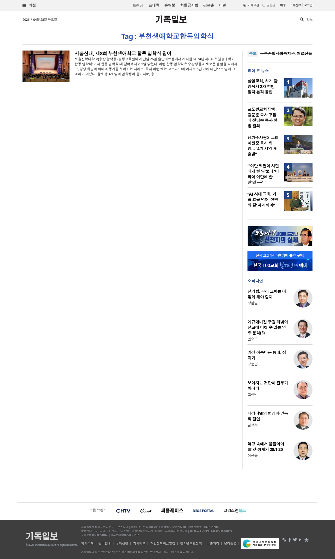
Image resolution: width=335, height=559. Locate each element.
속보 (252, 53)
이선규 (253, 455)
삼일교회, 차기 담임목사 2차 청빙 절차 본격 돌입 (262, 86)
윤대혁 (153, 5)
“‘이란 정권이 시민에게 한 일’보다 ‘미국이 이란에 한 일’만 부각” (263, 174)
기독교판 (253, 5)
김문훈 (208, 5)
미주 (283, 5)
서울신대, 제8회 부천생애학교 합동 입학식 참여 (123, 53)
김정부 (253, 425)
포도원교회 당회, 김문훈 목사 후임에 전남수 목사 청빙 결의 (262, 118)
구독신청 (295, 5)
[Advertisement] (167, 485)
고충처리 (213, 543)
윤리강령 (230, 543)
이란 (222, 5)
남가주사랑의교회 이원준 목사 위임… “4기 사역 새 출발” (263, 146)
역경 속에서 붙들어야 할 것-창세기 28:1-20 (266, 446)
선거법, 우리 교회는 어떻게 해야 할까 (267, 294)
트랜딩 (138, 5)
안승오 (253, 339)
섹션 (29, 5)
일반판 (270, 5)
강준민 (253, 364)
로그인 (308, 5)
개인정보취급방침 (162, 543)
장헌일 (253, 303)
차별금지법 (189, 5)
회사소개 (87, 543)
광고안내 (104, 543)
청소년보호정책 (191, 543)
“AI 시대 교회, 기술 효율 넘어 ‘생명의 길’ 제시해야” (263, 199)
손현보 (169, 5)
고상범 (253, 394)
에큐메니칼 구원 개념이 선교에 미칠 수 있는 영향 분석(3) (268, 327)
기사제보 (139, 543)
